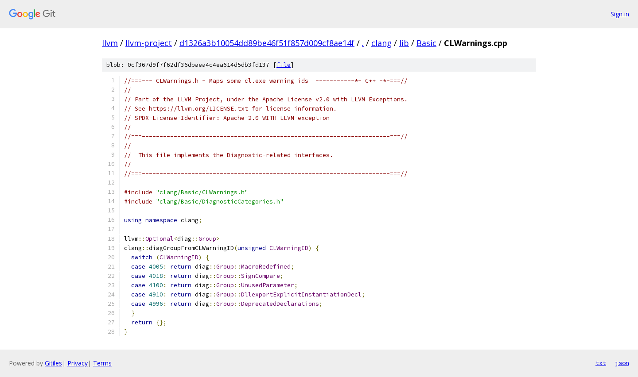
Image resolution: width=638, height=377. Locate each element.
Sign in (620, 14)
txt (600, 363)
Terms (102, 363)
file (283, 65)
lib (404, 43)
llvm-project (148, 43)
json (622, 363)
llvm (110, 43)
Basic (426, 43)
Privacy (77, 363)
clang (381, 43)
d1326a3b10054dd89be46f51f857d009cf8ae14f (266, 43)
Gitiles (53, 363)
